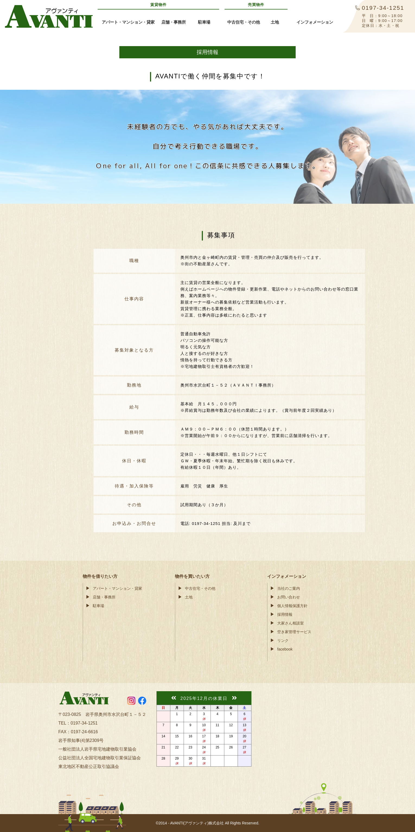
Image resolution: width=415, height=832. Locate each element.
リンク (283, 640)
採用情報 (284, 614)
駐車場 (98, 606)
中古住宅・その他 (200, 588)
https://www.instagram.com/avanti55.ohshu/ (131, 701)
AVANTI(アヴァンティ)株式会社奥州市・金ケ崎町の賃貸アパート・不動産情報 (49, 16)
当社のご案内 (288, 588)
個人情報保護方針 (292, 606)
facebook (285, 649)
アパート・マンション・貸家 (117, 588)
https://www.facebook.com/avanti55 (142, 701)
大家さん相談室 (290, 623)
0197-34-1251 (84, 723)
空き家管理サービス (294, 632)
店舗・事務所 (104, 597)
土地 (189, 597)
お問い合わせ (288, 597)
